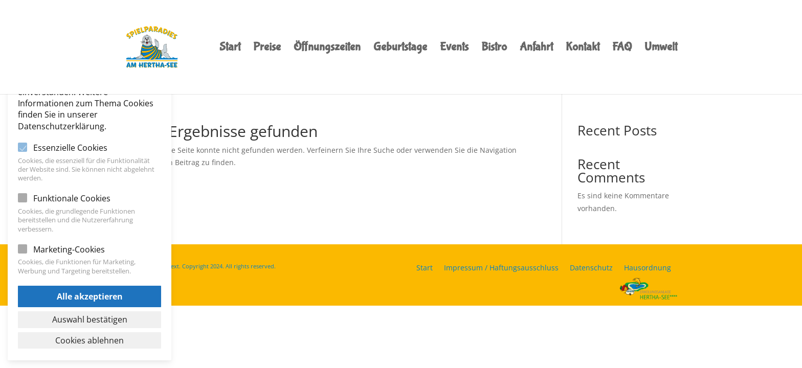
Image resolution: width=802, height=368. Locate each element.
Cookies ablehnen (89, 340)
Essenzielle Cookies (70, 147)
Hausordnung (647, 268)
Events (454, 48)
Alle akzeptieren (90, 296)
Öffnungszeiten (327, 48)
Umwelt (660, 48)
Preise (267, 48)
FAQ (622, 48)
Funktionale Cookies (71, 198)
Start (229, 48)
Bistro (494, 48)
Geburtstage (400, 48)
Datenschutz (591, 268)
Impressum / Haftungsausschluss (501, 268)
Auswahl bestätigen (89, 319)
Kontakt (582, 48)
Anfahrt (536, 48)
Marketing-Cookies (69, 249)
